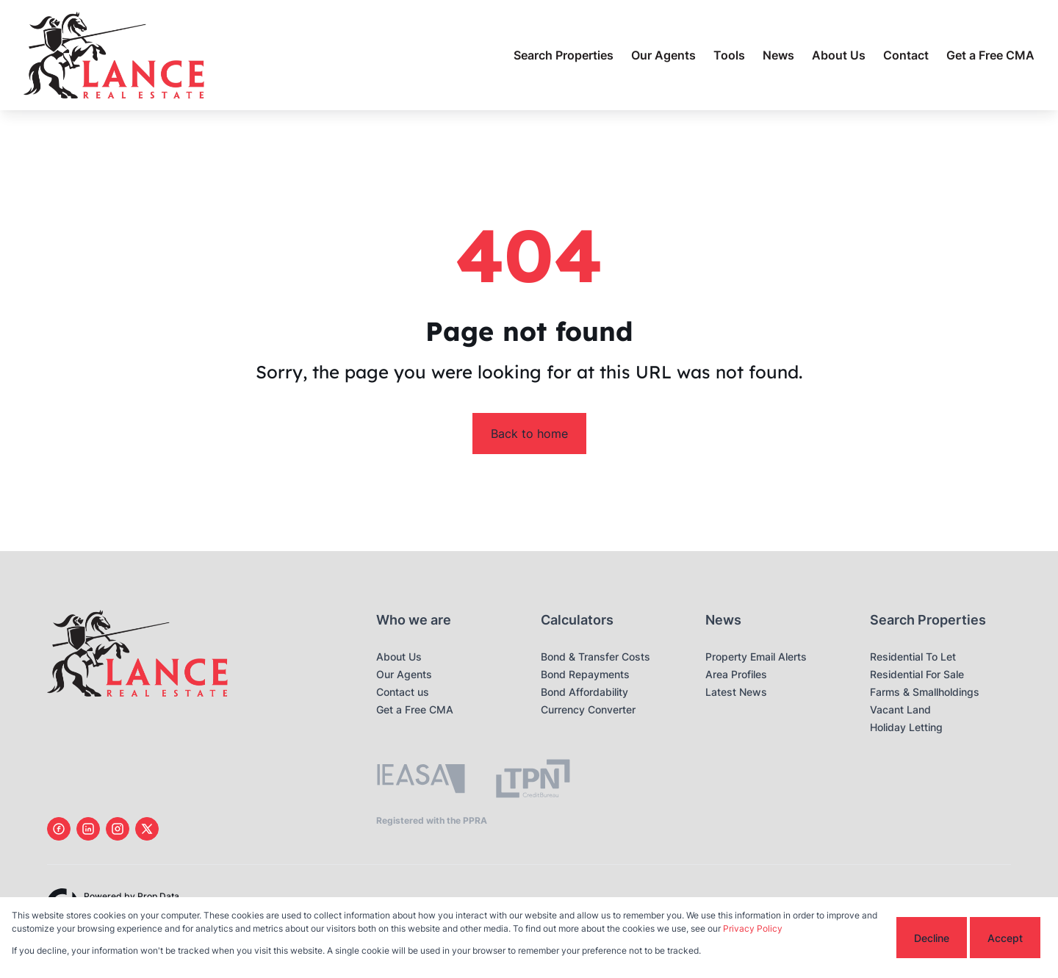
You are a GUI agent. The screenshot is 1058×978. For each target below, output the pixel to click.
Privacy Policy (752, 928)
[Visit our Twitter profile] (147, 829)
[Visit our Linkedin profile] (88, 829)
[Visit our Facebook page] (59, 829)
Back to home (529, 433)
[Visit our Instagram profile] (117, 829)
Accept (1005, 938)
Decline (931, 938)
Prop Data (158, 896)
